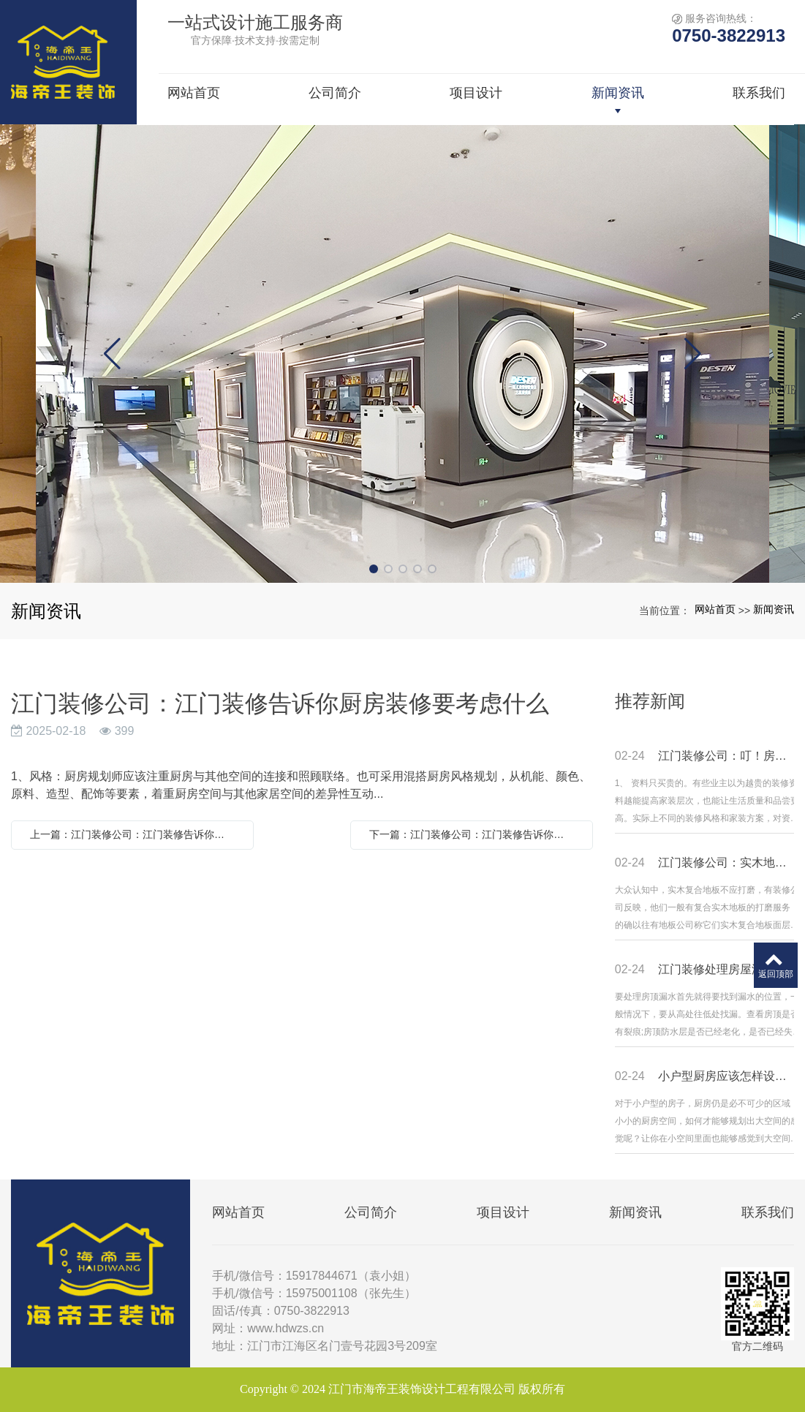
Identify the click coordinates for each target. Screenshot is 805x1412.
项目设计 (503, 1212)
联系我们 (767, 1212)
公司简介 (370, 1212)
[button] (373, 569)
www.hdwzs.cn (285, 1328)
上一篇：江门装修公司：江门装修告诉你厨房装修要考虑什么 (136, 834)
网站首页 (715, 609)
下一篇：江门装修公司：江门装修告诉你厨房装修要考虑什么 (475, 834)
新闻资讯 (773, 609)
